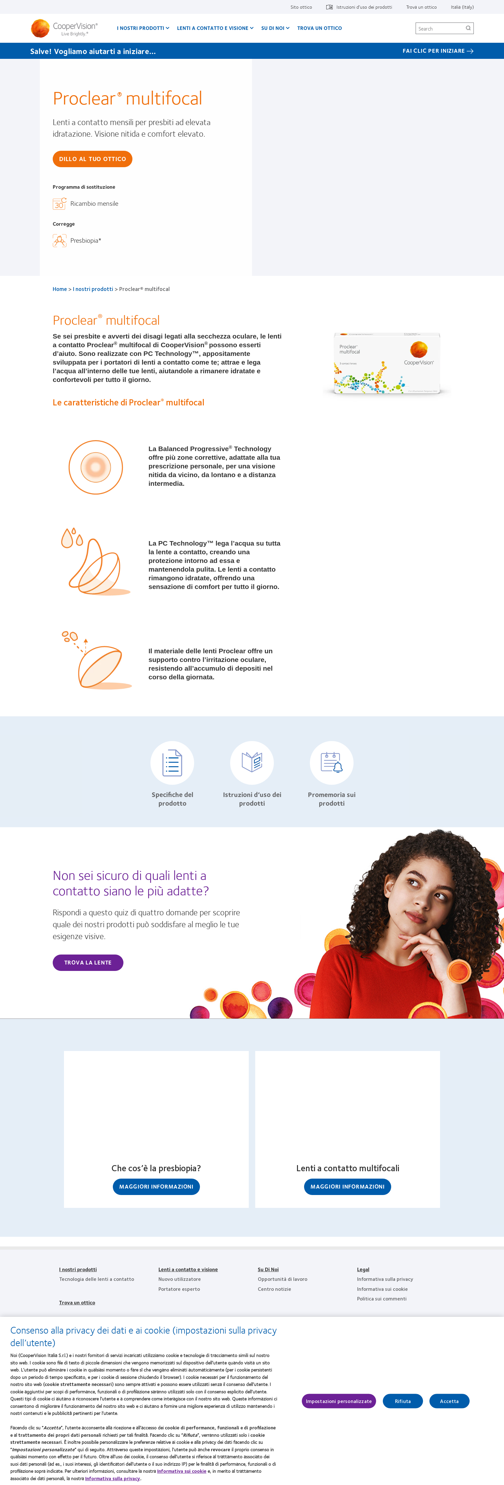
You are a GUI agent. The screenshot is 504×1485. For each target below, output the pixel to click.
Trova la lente (88, 962)
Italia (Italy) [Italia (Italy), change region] (462, 7)
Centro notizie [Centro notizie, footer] (274, 1289)
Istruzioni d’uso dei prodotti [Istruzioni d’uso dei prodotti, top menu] (364, 7)
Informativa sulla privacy (112, 1479)
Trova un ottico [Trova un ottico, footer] (77, 1302)
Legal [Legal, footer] (363, 1269)
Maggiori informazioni (156, 1186)
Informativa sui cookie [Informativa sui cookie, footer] (382, 1289)
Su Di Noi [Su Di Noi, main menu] (272, 28)
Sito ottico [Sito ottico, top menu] (301, 7)
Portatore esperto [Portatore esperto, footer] (179, 1289)
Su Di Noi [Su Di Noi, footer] (268, 1269)
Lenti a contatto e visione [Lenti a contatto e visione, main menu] (212, 28)
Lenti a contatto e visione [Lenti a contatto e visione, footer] (188, 1269)
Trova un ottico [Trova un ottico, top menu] (421, 7)
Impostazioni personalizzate (339, 1402)
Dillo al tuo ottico (92, 158)
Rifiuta (403, 1402)
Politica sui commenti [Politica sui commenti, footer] (382, 1298)
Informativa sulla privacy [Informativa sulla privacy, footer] (385, 1279)
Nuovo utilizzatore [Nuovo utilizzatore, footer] (179, 1279)
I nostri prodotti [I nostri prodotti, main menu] (140, 28)
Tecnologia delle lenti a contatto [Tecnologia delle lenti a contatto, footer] (96, 1279)
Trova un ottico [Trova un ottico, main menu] (319, 28)
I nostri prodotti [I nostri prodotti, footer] (78, 1269)
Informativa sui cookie (181, 1471)
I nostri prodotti (93, 289)
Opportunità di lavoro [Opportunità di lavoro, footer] (282, 1279)
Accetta (449, 1402)
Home (60, 289)
